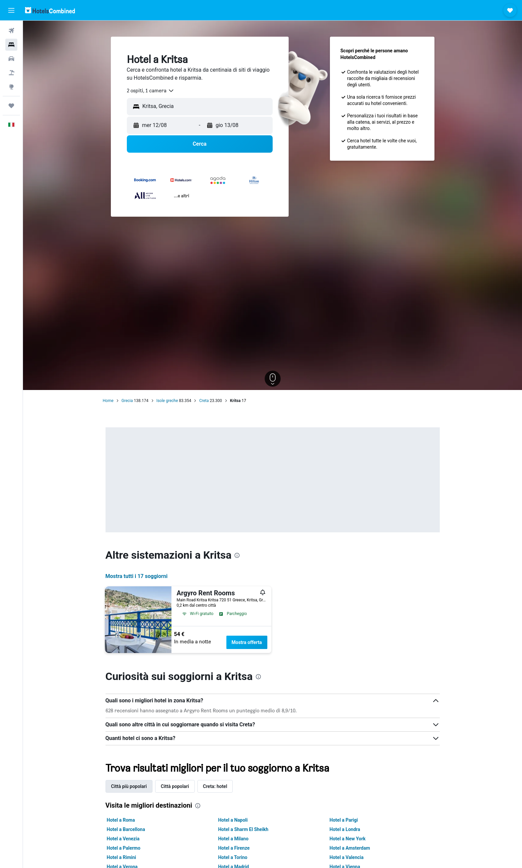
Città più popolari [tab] (129, 786)
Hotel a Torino (232, 857)
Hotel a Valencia (347, 857)
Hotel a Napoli (233, 820)
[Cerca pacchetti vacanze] (11, 72)
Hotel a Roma (121, 820)
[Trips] (11, 105)
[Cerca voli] (11, 30)
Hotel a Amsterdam (350, 848)
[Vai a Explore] (11, 86)
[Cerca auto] (11, 58)
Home (108, 400)
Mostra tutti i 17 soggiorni (137, 576)
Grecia (127, 400)
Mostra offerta (247, 642)
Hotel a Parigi (344, 820)
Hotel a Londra (345, 829)
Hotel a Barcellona (126, 829)
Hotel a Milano (233, 838)
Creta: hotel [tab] (215, 786)
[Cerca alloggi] (11, 44)
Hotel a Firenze (234, 848)
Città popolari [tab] (175, 786)
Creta (204, 400)
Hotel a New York (348, 838)
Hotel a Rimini (121, 857)
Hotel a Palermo (123, 848)
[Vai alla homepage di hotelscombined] (50, 10)
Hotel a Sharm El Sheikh (243, 829)
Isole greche (167, 400)
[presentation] (237, 555)
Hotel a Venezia (123, 838)
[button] (11, 10)
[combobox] (150, 90)
